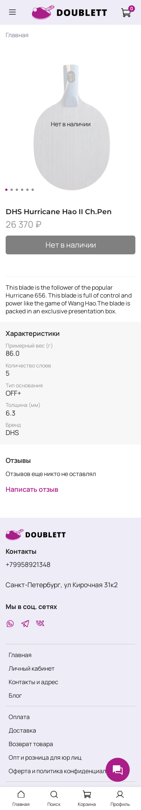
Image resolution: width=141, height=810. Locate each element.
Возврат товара (31, 744)
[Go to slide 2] (11, 190)
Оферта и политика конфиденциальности (67, 771)
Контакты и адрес (33, 682)
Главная (17, 35)
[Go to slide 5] (27, 190)
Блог (15, 695)
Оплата (19, 717)
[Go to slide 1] (6, 190)
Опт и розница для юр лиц (45, 757)
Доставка (22, 730)
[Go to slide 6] (32, 190)
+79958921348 (28, 564)
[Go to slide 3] (16, 190)
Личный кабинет (32, 668)
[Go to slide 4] (22, 190)
